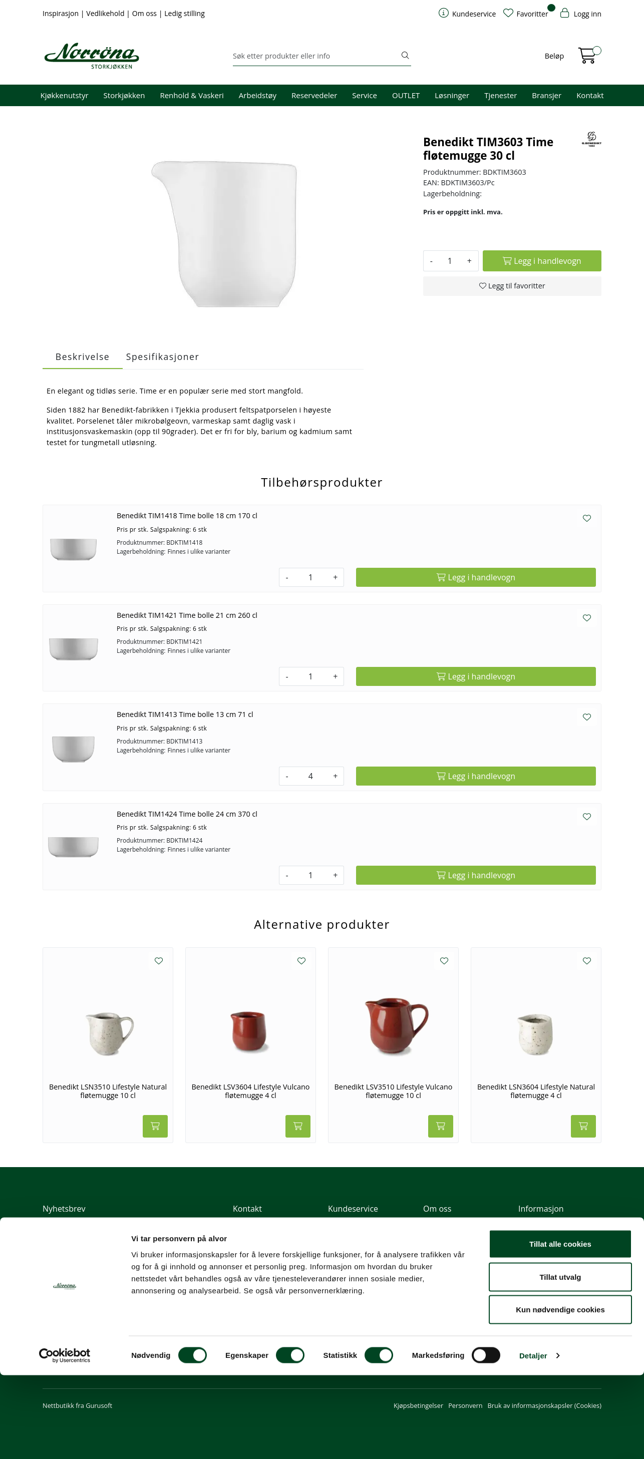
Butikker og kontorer (267, 1263)
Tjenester (500, 95)
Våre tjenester (444, 1235)
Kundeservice (353, 1208)
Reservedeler (314, 95)
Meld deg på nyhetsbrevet (90, 1252)
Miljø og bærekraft (450, 1249)
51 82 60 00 (254, 1235)
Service (364, 95)
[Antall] (450, 260)
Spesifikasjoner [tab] (162, 356)
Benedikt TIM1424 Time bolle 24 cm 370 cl (187, 814)
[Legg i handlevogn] (542, 260)
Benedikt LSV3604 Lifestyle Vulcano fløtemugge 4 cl (251, 1091)
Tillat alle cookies (560, 1327)
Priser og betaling (354, 1263)
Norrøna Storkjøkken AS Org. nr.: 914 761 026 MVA (274, 1281)
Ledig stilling (184, 13)
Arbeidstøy (257, 95)
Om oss (145, 13)
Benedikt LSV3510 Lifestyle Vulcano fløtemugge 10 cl (394, 1091)
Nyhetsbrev (64, 1208)
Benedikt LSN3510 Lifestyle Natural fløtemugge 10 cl (108, 1091)
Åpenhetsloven (445, 1263)
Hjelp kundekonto (354, 1249)
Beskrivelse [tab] (83, 356)
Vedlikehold (106, 13)
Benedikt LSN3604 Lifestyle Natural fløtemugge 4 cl (536, 1091)
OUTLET (406, 95)
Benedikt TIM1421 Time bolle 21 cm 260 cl (187, 615)
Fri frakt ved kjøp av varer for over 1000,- (558, 1227)
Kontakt (589, 95)
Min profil (342, 1222)
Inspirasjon (62, 13)
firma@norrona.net (265, 1222)
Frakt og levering (353, 1276)
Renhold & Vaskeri (191, 95)
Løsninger (452, 95)
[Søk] (316, 56)
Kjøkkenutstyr (65, 95)
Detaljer (533, 1439)
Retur (336, 1290)
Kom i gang (344, 1235)
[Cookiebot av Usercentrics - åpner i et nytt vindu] (65, 1439)
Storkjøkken (124, 95)
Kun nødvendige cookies (560, 1393)
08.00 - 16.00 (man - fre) (272, 1249)
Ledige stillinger (446, 1276)
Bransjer (546, 95)
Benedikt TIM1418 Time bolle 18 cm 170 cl (187, 515)
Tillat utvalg (560, 1360)
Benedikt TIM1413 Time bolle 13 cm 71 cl (185, 714)
